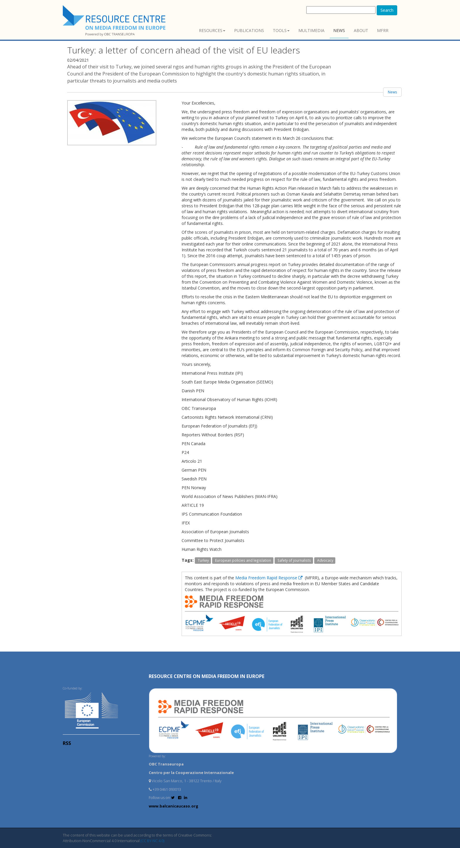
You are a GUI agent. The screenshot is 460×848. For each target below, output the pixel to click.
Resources (212, 30)
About (361, 30)
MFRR (382, 30)
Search (386, 10)
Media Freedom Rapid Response (269, 578)
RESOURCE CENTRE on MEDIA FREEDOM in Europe (206, 676)
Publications (249, 30)
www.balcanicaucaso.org (173, 806)
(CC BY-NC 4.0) (152, 840)
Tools (281, 30)
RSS (67, 743)
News (339, 30)
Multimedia (311, 30)
